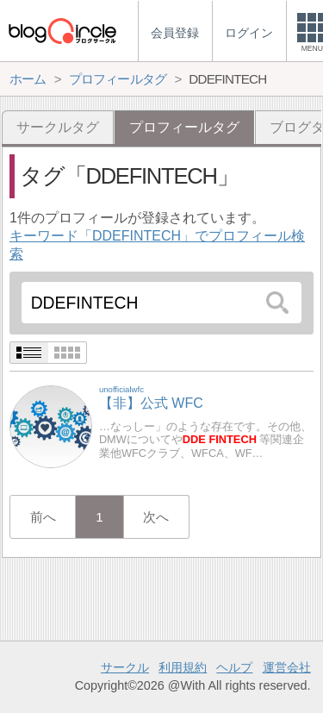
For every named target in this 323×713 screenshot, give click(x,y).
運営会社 (287, 667)
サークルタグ (57, 127)
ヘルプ (234, 667)
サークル (125, 667)
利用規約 (182, 667)
